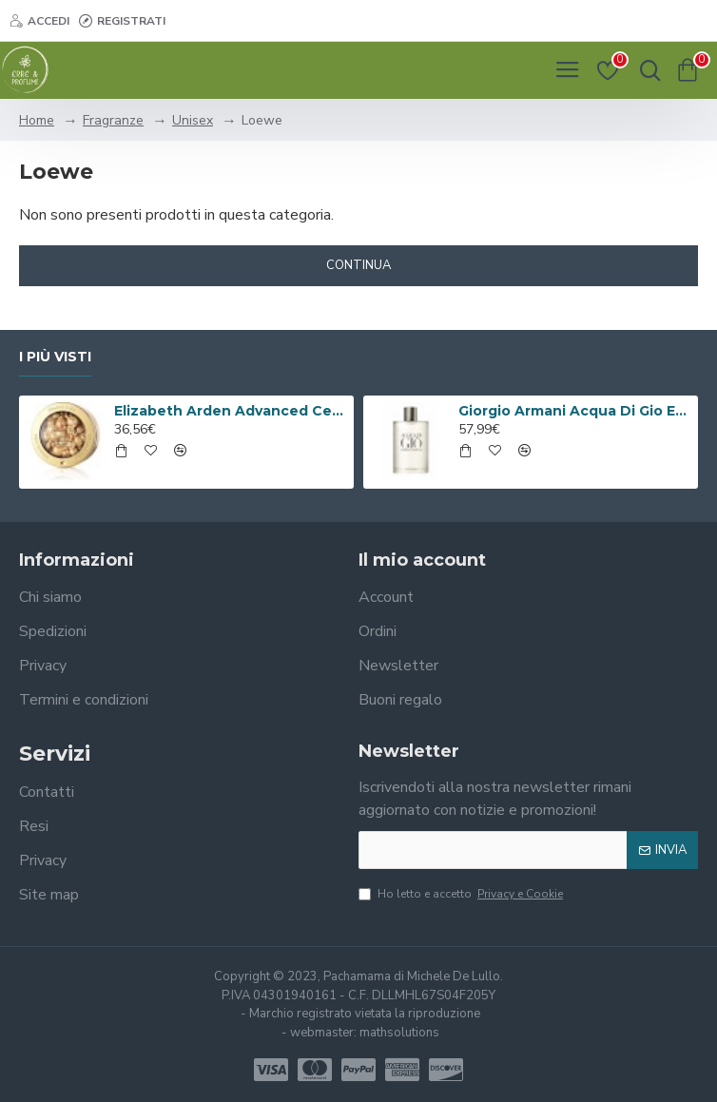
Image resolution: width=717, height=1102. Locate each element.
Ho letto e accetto (462, 893)
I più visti (55, 357)
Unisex (192, 120)
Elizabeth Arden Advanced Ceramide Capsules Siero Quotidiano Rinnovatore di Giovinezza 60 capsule (231, 410)
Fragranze (113, 120)
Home (36, 120)
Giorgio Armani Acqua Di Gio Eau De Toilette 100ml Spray (575, 410)
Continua (358, 265)
